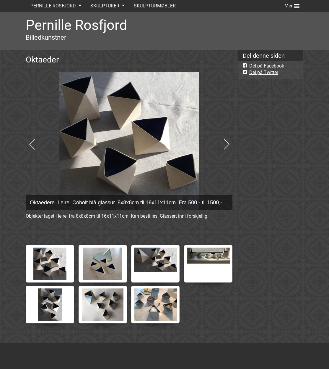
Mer (291, 4)
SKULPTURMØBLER (155, 6)
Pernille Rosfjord (76, 25)
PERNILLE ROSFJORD (53, 6)
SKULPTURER (104, 6)
